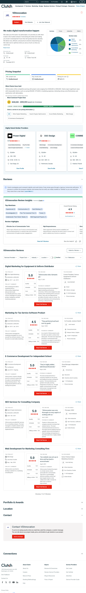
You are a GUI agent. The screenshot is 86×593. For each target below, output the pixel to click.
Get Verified (69, 572)
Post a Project (80, 6)
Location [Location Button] (44, 257)
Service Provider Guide (72, 579)
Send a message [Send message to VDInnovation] (18, 536)
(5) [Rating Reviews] (74, 212)
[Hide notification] (80, 187)
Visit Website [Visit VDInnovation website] (29, 22)
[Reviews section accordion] (43, 179)
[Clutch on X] (6, 582)
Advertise (69, 576)
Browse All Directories (51, 568)
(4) (49, 141)
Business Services (49, 6)
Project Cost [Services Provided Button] (23, 257)
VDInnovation (19, 13)
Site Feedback (5, 574)
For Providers (54, 1)
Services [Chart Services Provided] (51, 31)
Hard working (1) (37, 209)
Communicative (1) (23, 209)
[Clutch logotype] (6, 565)
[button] (10, 257)
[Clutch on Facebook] (2, 582)
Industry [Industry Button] (34, 257)
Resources (71, 6)
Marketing (35, 6)
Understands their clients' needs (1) (17, 217)
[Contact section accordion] (43, 515)
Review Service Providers (52, 572)
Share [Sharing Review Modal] (79, 266)
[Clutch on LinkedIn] (17, 582)
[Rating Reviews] (16, 16)
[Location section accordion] (43, 509)
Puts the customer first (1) (28, 213)
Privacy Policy (4, 590)
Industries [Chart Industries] (69, 31)
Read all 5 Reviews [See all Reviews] (43, 241)
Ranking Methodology (29, 579)
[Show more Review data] (43, 304)
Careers (25, 572)
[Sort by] (73, 257)
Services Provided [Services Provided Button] (9, 257)
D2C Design (49, 136)
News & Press (27, 576)
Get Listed (69, 568)
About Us (25, 568)
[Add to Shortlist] (82, 12)
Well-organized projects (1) (38, 217)
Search (27, 1)
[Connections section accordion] (43, 553)
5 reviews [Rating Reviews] (23, 16)
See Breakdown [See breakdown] (69, 216)
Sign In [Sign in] (75, 1)
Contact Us (4, 578)
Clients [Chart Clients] (79, 31)
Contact (16, 22)
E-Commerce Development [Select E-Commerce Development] (16, 118)
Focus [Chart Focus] (60, 31)
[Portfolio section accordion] (43, 502)
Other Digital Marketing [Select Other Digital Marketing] (19, 114)
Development (19, 6)
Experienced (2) (10, 209)
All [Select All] (9, 114)
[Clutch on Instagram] (10, 582)
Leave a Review (45, 1)
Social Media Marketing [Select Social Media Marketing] (56, 114)
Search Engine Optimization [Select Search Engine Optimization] (37, 114)
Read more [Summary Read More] (6, 47)
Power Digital (19, 136)
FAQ (24, 583)
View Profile (20, 168)
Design (41, 6)
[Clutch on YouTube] (13, 582)
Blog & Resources (50, 576)
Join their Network (44, 22)
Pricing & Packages (61, 6)
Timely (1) (42, 213)
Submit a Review (74, 250)
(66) (19, 141)
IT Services (27, 6)
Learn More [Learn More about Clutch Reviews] (28, 191)
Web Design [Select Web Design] (69, 114)
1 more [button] (27, 147)
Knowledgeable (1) (11, 213)
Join (82, 1)
